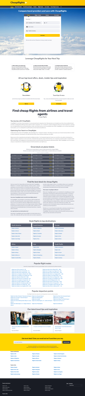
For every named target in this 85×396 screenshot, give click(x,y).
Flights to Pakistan (36, 352)
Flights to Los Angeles (58, 370)
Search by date (18, 6)
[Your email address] (38, 341)
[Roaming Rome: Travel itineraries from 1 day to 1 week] (64, 317)
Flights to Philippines (15, 357)
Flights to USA (13, 352)
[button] (28, 15)
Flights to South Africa (15, 359)
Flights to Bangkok (36, 368)
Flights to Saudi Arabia (36, 359)
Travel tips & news (55, 6)
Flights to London (35, 370)
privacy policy (34, 346)
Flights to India (14, 355)
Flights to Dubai (57, 366)
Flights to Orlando (35, 373)
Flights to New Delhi (15, 370)
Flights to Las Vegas (58, 373)
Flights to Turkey (57, 359)
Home (12, 6)
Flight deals (40, 6)
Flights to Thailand (57, 357)
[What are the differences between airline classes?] (21, 317)
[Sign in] (61, 7)
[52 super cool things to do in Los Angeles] (42, 317)
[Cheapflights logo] (18, 2)
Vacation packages (27, 6)
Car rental (47, 6)
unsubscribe (53, 346)
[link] (26, 103)
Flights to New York (14, 368)
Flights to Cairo (57, 368)
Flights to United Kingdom (59, 352)
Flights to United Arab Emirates (60, 355)
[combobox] (28, 19)
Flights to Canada (35, 355)
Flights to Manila (14, 366)
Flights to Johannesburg (15, 373)
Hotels (34, 6)
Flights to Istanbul (35, 366)
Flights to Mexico (35, 357)
